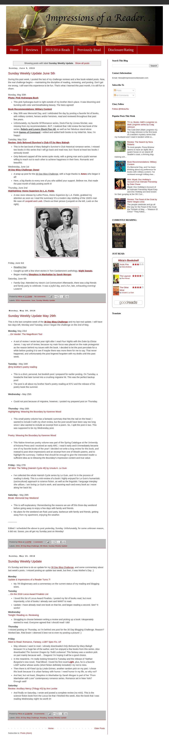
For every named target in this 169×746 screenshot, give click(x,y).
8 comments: (39, 714)
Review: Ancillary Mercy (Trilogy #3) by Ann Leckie (32, 688)
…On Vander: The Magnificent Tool (25, 334)
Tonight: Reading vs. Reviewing (23, 615)
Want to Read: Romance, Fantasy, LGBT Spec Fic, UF (34, 642)
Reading (43, 718)
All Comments (121, 95)
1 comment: (38, 542)
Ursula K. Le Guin (128, 292)
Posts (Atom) (26, 733)
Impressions (25, 300)
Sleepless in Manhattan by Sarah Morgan (50, 274)
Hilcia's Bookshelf (128, 260)
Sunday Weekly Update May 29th (32, 316)
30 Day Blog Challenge (56, 322)
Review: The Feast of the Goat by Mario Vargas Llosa (142, 200)
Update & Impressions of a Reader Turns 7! (29, 579)
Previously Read (89, 50)
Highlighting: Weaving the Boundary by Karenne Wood (34, 411)
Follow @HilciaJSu (120, 109)
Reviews (32, 50)
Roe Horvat (126, 278)
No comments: (40, 296)
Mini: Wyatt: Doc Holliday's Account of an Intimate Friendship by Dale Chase (142, 181)
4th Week (44, 546)
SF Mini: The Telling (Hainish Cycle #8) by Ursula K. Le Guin (37, 468)
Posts (117, 90)
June (33, 300)
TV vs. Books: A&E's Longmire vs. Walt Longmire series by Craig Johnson (142, 124)
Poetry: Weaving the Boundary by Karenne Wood (32, 435)
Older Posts (99, 728)
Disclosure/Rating (121, 50)
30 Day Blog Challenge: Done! (23, 170)
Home (14, 50)
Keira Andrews (127, 267)
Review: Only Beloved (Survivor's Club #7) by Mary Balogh (38, 142)
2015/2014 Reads (57, 50)
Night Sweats (85, 271)
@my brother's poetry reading (22, 367)
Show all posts (82, 63)
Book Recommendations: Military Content (30, 109)
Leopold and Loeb (33, 201)
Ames (84, 174)
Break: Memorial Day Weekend (23, 498)
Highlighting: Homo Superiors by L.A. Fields (31, 191)
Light (71, 662)
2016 (18, 300)
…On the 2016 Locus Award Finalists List (28, 594)
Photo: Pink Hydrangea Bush (23, 98)
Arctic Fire (124, 264)
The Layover (125, 276)
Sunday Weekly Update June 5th (31, 73)
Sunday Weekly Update (45, 300)
